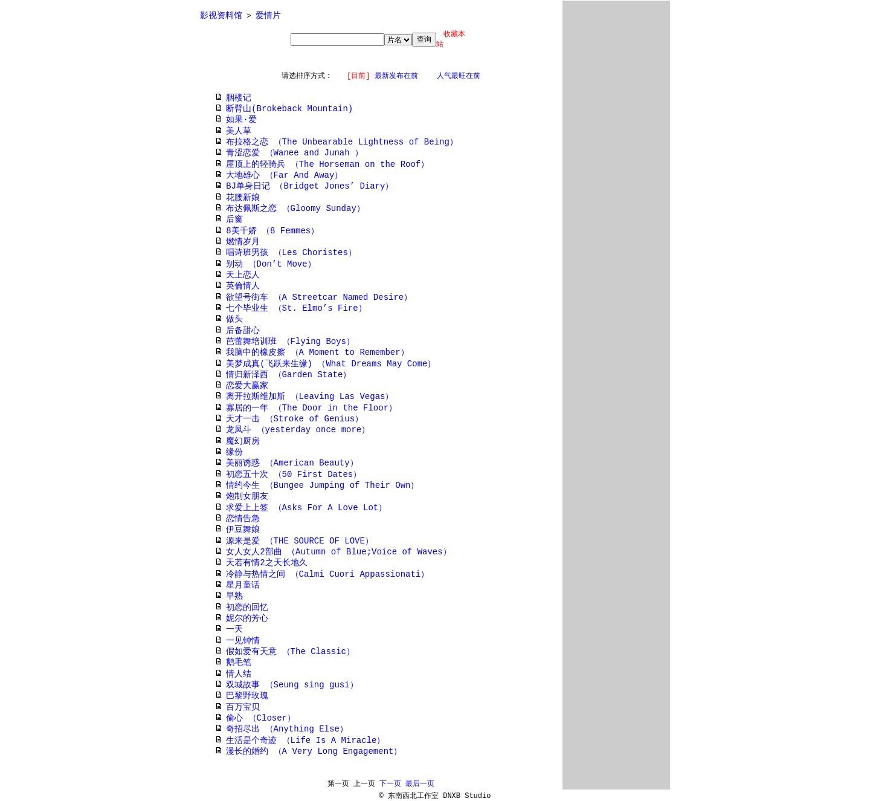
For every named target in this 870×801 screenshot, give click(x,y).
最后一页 (419, 784)
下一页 (390, 784)
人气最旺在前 (458, 76)
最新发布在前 (396, 76)
